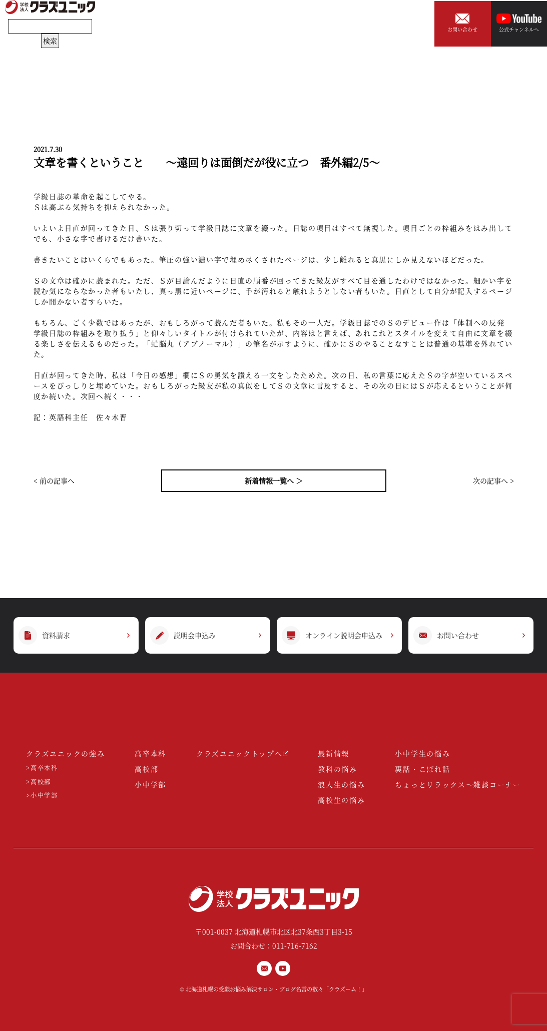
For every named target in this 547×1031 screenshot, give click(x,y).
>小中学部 (42, 795)
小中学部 (150, 784)
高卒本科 (150, 753)
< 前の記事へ (54, 480)
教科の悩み (337, 769)
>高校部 (38, 782)
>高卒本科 (42, 768)
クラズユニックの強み (65, 753)
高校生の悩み (341, 800)
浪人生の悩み (341, 784)
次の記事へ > (493, 480)
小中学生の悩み (422, 753)
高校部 (146, 769)
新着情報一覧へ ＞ (274, 480)
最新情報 (333, 753)
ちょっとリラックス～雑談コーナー (457, 784)
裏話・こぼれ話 (422, 769)
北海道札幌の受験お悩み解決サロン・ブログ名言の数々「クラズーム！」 (276, 989)
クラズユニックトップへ (242, 753)
